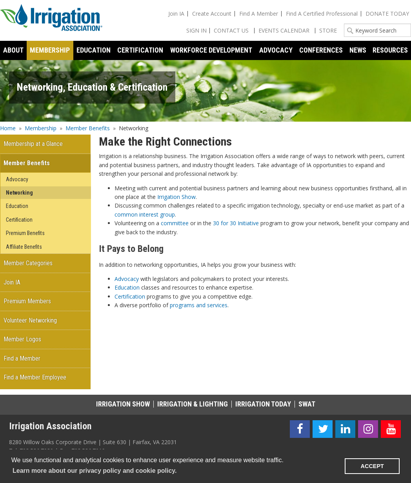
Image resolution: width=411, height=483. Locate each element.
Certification (130, 296)
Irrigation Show (176, 196)
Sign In (196, 30)
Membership (40, 128)
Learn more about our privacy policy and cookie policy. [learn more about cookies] (94, 470)
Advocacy (127, 279)
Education (127, 287)
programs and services (198, 305)
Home (8, 128)
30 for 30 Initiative (236, 223)
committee (175, 223)
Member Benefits (87, 128)
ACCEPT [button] (372, 466)
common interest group (145, 214)
